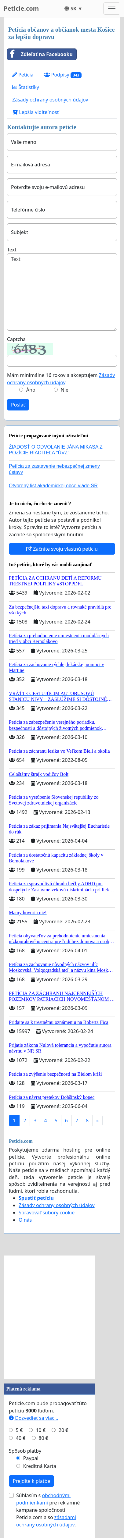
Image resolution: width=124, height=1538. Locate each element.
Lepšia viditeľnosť (35, 112)
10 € (41, 1430)
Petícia (23, 74)
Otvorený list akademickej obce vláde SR (53, 485)
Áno (30, 389)
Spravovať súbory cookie (47, 1212)
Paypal (30, 1458)
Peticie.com (21, 8)
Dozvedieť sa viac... (33, 1418)
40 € (21, 1438)
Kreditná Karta (39, 1466)
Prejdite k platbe (31, 1481)
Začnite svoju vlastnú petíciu (62, 548)
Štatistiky (25, 87)
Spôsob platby (25, 1450)
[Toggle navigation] (111, 8)
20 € (63, 1430)
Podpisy (63, 74)
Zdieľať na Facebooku (40, 54)
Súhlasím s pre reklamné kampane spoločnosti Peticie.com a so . (48, 1510)
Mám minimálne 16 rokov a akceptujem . (61, 379)
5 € (19, 1430)
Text (11, 249)
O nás (25, 1220)
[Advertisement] (62, 1317)
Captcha (16, 339)
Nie (64, 389)
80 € (43, 1438)
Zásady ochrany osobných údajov (50, 99)
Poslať (18, 404)
